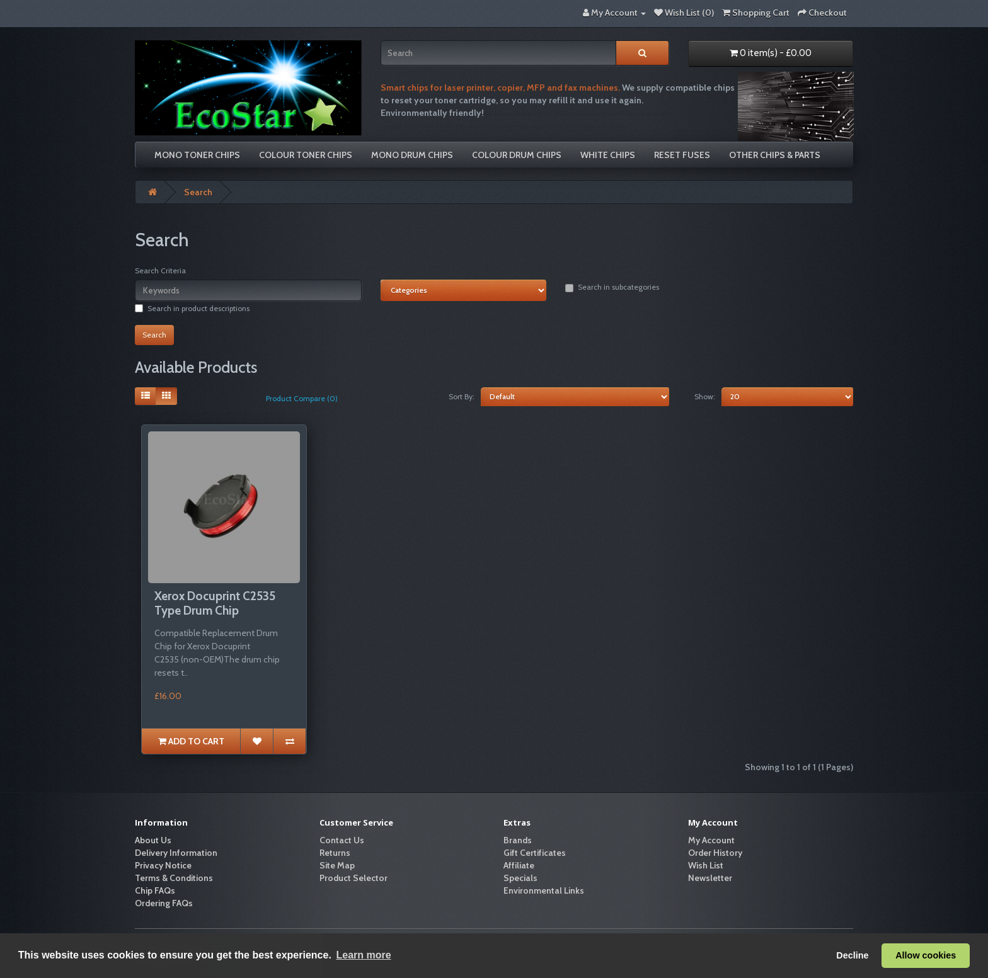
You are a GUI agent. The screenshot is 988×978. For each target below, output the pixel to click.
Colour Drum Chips (516, 155)
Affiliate (518, 865)
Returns (334, 852)
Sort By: (461, 396)
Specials (520, 878)
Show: (704, 396)
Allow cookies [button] (925, 955)
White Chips (607, 155)
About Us (153, 840)
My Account (711, 840)
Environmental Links (543, 890)
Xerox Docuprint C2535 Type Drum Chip (214, 603)
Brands (517, 840)
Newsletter (710, 878)
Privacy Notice (163, 865)
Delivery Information (176, 852)
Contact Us (341, 840)
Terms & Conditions (174, 878)
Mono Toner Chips (197, 155)
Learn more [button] (363, 955)
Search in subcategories (612, 287)
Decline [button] (852, 955)
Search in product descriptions (192, 308)
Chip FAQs (155, 890)
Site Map (337, 865)
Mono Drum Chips (412, 155)
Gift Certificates (534, 852)
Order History (715, 852)
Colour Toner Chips (305, 155)
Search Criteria (160, 270)
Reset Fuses (682, 155)
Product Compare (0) (302, 398)
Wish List (705, 865)
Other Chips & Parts (774, 155)
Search (198, 192)
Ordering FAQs (164, 903)
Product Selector (353, 878)
